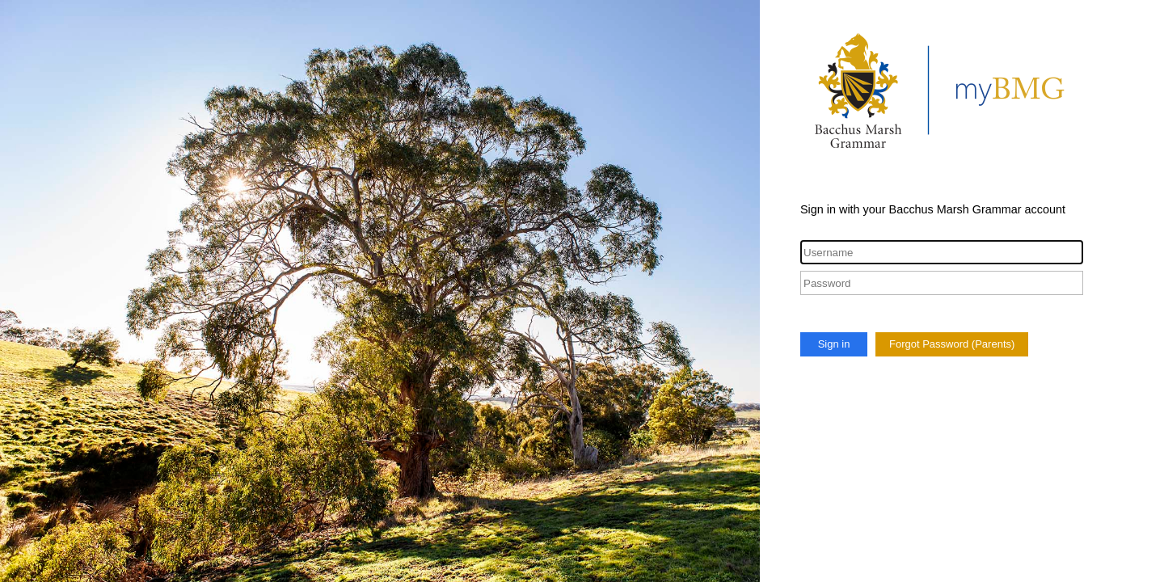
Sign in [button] (834, 344)
